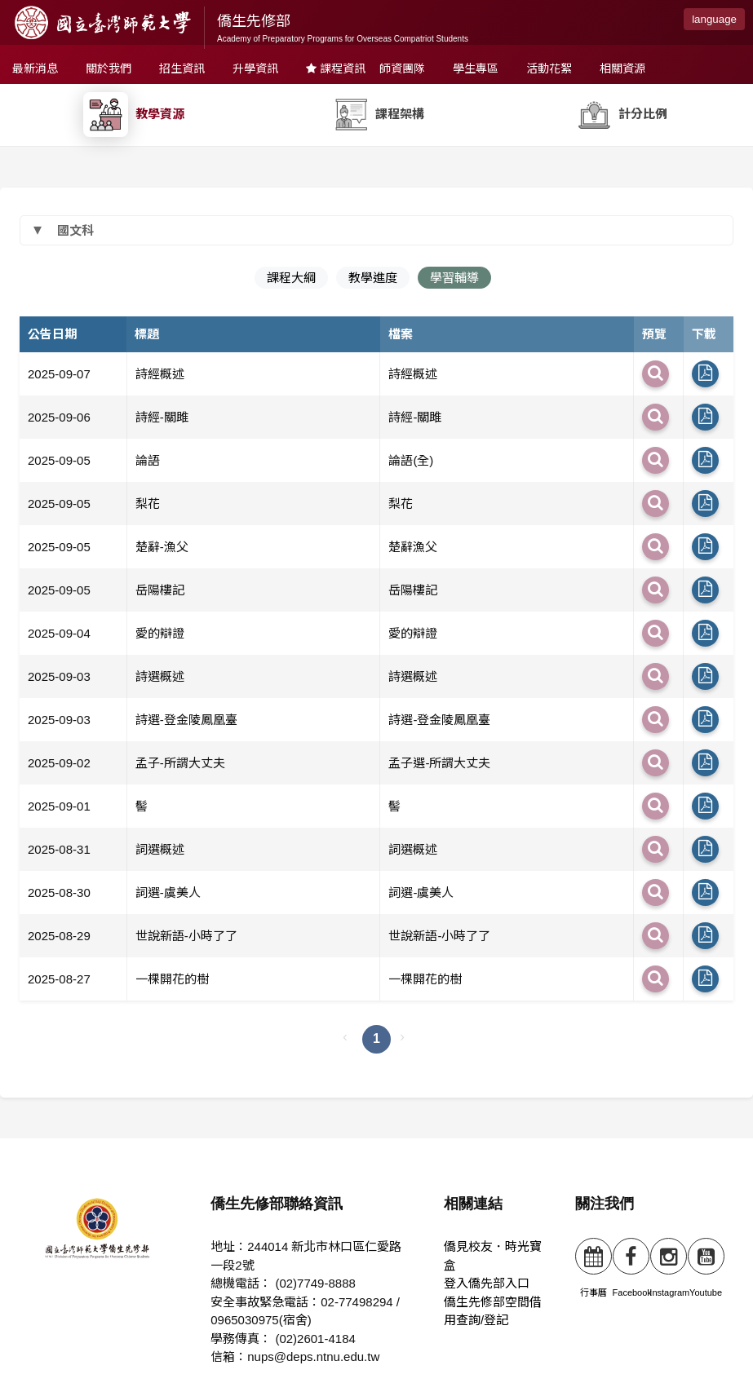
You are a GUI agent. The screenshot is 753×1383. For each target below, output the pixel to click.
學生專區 (475, 68)
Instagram (669, 1267)
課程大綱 (291, 278)
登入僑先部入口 (486, 1283)
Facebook (632, 1267)
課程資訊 (335, 68)
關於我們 (108, 68)
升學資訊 (255, 68)
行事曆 (593, 1267)
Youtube (706, 1267)
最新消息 (35, 68)
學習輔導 (454, 278)
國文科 (75, 230)
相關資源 (622, 68)
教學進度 (372, 278)
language (714, 19)
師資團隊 (402, 68)
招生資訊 (182, 68)
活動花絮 (549, 68)
